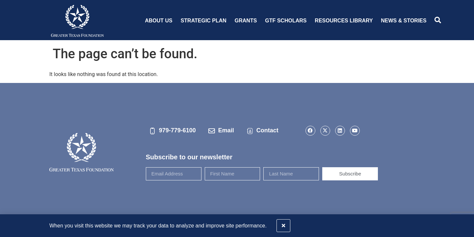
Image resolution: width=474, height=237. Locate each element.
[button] (464, 224)
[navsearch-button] (437, 20)
